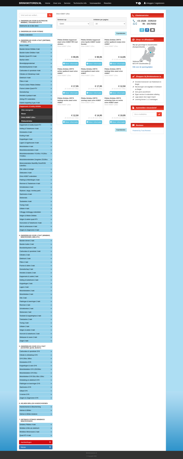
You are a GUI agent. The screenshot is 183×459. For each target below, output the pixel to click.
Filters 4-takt (24, 81)
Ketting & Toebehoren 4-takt (29, 128)
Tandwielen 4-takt (26, 201)
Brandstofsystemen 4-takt (28, 67)
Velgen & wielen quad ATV (29, 219)
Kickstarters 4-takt (26, 132)
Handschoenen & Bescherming (30, 407)
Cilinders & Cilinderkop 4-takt (29, 74)
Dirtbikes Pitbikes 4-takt (28, 424)
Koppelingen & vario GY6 (28, 366)
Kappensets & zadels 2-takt (29, 276)
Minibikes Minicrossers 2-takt (29, 432)
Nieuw (23, 114)
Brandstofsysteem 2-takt (28, 248)
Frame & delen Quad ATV (28, 88)
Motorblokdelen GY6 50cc (28, 373)
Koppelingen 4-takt (26, 139)
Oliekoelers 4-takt (26, 173)
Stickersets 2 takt (25, 312)
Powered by (142, 131)
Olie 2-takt (23, 298)
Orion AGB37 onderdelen (28, 176)
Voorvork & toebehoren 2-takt (30, 334)
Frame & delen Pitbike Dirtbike (30, 85)
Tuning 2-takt (24, 323)
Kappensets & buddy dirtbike (30, 106)
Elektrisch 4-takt (25, 78)
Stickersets (23, 198)
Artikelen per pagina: (101, 20)
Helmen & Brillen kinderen (28, 414)
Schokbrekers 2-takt (26, 308)
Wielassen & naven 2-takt (28, 337)
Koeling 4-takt (24, 136)
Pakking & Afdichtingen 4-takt (30, 180)
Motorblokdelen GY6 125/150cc (30, 369)
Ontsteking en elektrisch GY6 (29, 380)
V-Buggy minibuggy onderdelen (30, 212)
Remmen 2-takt (25, 305)
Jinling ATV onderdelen (27, 99)
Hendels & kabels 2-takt (28, 273)
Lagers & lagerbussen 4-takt (29, 143)
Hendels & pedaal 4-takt (28, 95)
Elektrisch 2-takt (25, 258)
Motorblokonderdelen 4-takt (29, 150)
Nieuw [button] (36, 447)
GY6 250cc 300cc (26, 358)
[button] (138, 3)
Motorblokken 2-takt (26, 294)
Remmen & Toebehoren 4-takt (30, 183)
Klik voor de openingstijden (143, 67)
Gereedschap (24, 92)
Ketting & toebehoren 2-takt (29, 280)
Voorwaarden (95, 3)
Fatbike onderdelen (26, 35)
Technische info (80, 3)
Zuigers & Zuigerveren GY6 (29, 398)
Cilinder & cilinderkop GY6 (28, 355)
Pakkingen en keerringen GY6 (30, 383)
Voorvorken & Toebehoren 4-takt (31, 223)
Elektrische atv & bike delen (29, 26)
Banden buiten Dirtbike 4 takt (29, 53)
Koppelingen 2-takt (26, 283)
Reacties (107, 3)
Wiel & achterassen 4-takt (28, 226)
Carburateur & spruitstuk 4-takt (30, 70)
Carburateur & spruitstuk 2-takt (30, 251)
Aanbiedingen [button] (36, 442)
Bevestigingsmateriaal (27, 63)
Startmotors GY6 (25, 387)
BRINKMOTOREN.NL (30, 3)
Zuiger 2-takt (24, 341)
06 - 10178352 (149, 24)
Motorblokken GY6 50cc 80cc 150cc (32, 376)
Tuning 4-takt (24, 205)
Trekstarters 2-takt (26, 319)
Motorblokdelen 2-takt (27, 291)
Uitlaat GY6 (23, 391)
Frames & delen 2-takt (27, 266)
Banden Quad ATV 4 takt (28, 56)
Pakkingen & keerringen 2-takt (30, 301)
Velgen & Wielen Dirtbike (28, 216)
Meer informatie (70, 64)
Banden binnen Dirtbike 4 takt (30, 49)
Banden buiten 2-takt (27, 244)
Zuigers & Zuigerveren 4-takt (29, 230)
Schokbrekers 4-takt (26, 187)
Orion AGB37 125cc (28, 117)
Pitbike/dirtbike (26, 121)
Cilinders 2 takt (25, 255)
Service (67, 3)
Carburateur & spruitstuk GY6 (30, 351)
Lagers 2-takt (24, 287)
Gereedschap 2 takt (26, 269)
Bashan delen (24, 60)
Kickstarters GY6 (25, 362)
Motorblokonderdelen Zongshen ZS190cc (34, 159)
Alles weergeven (27, 110)
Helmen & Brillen (25, 410)
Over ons (57, 3)
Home (47, 3)
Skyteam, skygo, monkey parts (30, 191)
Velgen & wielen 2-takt (27, 330)
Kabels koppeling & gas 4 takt (30, 103)
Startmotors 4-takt (26, 194)
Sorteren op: (62, 20)
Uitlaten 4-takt (24, 208)
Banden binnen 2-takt (27, 241)
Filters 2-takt (24, 262)
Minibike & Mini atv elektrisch (29, 428)
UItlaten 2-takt (24, 326)
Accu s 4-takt (24, 45)
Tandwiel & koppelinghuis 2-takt (30, 316)
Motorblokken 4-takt (26, 146)
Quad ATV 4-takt (25, 435)
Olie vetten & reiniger (27, 169)
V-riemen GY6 (24, 394)
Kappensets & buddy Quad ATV (30, 125)
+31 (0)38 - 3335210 (146, 21)
